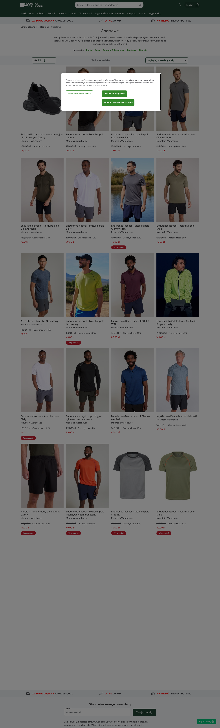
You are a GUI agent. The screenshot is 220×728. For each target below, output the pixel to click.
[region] (111, 92)
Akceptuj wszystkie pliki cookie (118, 102)
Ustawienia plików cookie (79, 93)
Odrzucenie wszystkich (114, 93)
